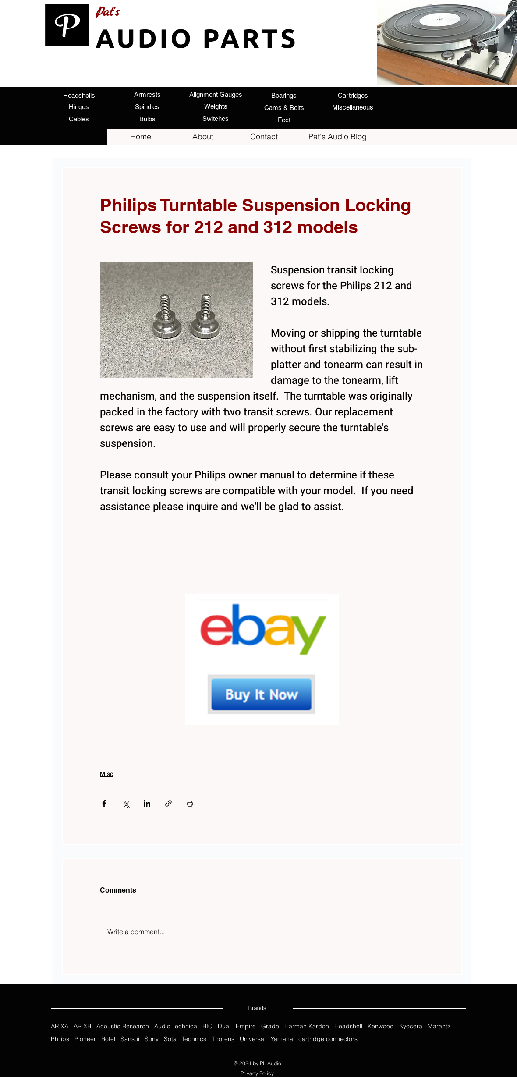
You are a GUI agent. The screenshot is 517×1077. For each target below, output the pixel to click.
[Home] (141, 136)
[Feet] (284, 119)
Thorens (223, 1039)
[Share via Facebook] (104, 803)
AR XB (82, 1026)
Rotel (108, 1039)
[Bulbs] (147, 119)
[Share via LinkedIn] (147, 803)
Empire (246, 1026)
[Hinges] (79, 106)
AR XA (59, 1026)
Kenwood (381, 1026)
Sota (170, 1039)
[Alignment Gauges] (215, 94)
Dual (224, 1026)
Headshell (348, 1026)
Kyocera (410, 1026)
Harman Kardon (306, 1026)
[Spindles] (147, 106)
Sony (152, 1039)
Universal (253, 1039)
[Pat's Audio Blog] (337, 136)
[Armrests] (147, 94)
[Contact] (264, 136)
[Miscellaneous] (353, 107)
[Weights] (215, 106)
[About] (203, 136)
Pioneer (85, 1039)
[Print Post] (190, 803)
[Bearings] (284, 95)
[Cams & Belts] (284, 107)
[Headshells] (79, 95)
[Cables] (79, 119)
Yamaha (282, 1039)
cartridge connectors (328, 1039)
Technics (194, 1039)
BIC (207, 1026)
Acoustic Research (122, 1026)
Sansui (129, 1039)
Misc (106, 774)
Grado (270, 1026)
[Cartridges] (353, 95)
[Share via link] (168, 803)
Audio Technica (175, 1026)
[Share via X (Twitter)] (125, 803)
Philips (60, 1039)
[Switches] (215, 118)
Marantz (439, 1026)
